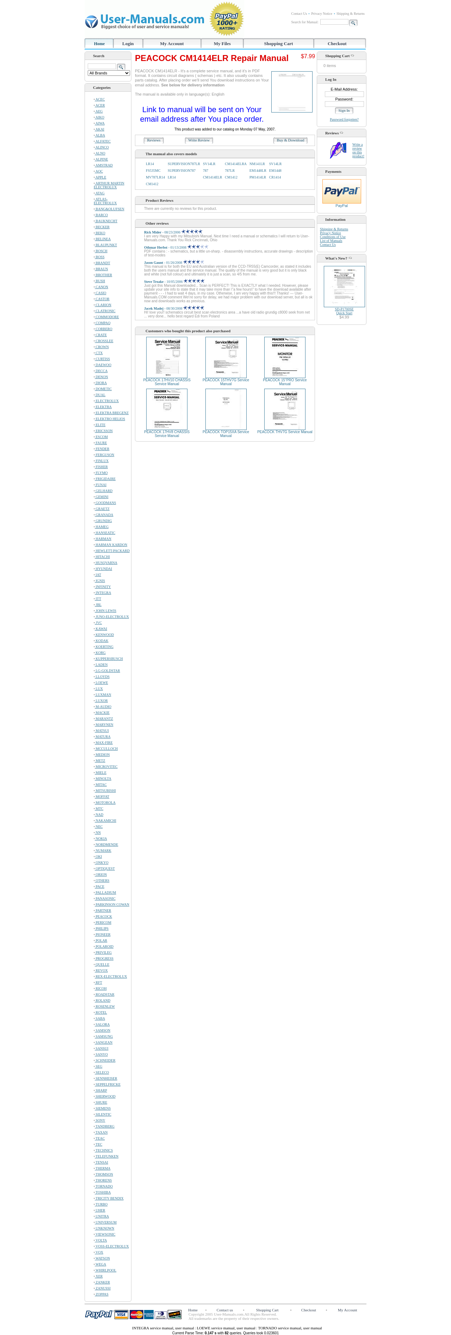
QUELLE (101, 964)
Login (128, 43)
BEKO (99, 233)
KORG (100, 653)
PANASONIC (105, 898)
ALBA (99, 135)
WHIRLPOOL (105, 1270)
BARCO (101, 215)
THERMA (102, 1168)
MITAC (100, 785)
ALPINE (101, 159)
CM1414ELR (212, 177)
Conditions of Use (333, 237)
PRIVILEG (103, 952)
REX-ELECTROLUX (110, 976)
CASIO (100, 293)
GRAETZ (102, 509)
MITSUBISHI (105, 791)
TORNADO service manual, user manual (290, 1328)
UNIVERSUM (105, 1222)
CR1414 (275, 177)
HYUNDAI (103, 569)
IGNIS (99, 581)
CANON (101, 287)
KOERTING (103, 647)
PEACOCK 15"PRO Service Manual (285, 382)
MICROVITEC (106, 767)
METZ (99, 761)
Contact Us (299, 14)
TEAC (99, 1138)
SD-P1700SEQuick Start (344, 311)
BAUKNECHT (105, 221)
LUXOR (101, 701)
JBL (97, 605)
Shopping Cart (278, 43)
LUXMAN (102, 695)
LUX (98, 689)
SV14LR (209, 164)
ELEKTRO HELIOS (109, 419)
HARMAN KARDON (110, 545)
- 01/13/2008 (176, 247)
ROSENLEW (104, 1006)
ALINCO (101, 147)
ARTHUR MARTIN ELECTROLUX (109, 185)
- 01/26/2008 (174, 263)
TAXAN (101, 1132)
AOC (98, 171)
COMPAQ (102, 323)
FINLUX (101, 461)
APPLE (100, 177)
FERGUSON (104, 455)
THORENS (103, 1180)
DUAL (99, 395)
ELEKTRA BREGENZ (111, 413)
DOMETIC (103, 389)
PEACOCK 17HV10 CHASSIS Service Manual (167, 382)
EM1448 (275, 170)
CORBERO (103, 329)
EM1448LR (257, 170)
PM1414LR (257, 177)
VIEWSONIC (104, 1234)
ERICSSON (103, 431)
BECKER (102, 227)
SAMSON (102, 1030)
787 (205, 170)
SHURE (100, 1102)
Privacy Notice (321, 14)
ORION (100, 874)
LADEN (100, 665)
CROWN (101, 347)
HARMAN (102, 539)
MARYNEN (103, 725)
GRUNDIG (103, 521)
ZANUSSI (102, 1288)
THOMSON (103, 1174)
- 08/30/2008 (174, 308)
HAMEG (101, 527)
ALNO (99, 153)
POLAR (100, 940)
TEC (98, 1144)
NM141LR (257, 164)
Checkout (337, 43)
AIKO (99, 117)
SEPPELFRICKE (107, 1084)
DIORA (100, 383)
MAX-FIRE (103, 743)
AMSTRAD (103, 165)
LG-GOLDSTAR (107, 671)
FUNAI (100, 485)
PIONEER (102, 934)
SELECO (101, 1072)
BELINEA (102, 239)
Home (99, 43)
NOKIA (100, 839)
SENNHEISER (105, 1078)
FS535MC (153, 170)
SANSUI (101, 1048)
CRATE (100, 335)
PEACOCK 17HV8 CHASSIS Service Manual (167, 434)
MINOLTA (102, 779)
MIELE (100, 773)
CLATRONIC (105, 311)
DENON (101, 377)
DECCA (100, 371)
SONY (99, 1120)
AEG (98, 111)
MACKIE (102, 713)
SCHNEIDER (105, 1060)
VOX (98, 1252)
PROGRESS (103, 958)
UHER (99, 1210)
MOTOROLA (105, 803)
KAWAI (100, 629)
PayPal (341, 204)
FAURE (100, 443)
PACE (99, 886)
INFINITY (102, 587)
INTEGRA (102, 593)
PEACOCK (103, 916)
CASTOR (102, 299)
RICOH (100, 988)
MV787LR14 (155, 177)
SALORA (102, 1024)
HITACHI (102, 557)
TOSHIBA (102, 1192)
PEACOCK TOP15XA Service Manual (226, 434)
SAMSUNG (103, 1036)
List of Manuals (331, 241)
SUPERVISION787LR (184, 164)
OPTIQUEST (104, 868)
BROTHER (103, 275)
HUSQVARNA (105, 563)
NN (97, 833)
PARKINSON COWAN (111, 904)
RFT (98, 982)
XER (98, 1276)
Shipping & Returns (350, 14)
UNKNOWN (104, 1228)
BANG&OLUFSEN (109, 209)
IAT (97, 575)
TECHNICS (103, 1150)
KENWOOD (104, 635)
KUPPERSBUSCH (108, 659)
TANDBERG (104, 1126)
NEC (98, 827)
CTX (98, 353)
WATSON (102, 1258)
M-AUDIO (102, 707)
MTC (98, 809)
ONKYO (101, 862)
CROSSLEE (103, 341)
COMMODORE (106, 317)
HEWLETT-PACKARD (112, 551)
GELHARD (103, 491)
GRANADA (103, 515)
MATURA (102, 737)
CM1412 (231, 177)
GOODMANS (105, 503)
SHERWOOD (105, 1096)
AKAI (99, 129)
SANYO (101, 1054)
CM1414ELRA (236, 164)
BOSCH (100, 251)
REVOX (101, 970)
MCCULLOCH (106, 749)
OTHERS (101, 880)
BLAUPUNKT (105, 245)
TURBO (100, 1204)
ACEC (99, 99)
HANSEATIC (104, 533)
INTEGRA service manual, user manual (163, 1328)
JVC (98, 623)
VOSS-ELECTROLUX (111, 1246)
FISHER (101, 467)
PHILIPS (101, 928)
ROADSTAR (104, 994)
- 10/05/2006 (174, 282)
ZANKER (102, 1282)
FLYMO (101, 473)
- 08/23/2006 (173, 232)
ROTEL (100, 1012)
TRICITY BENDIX (109, 1198)
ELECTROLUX (106, 401)
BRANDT (102, 263)
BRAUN (101, 269)
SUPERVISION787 (182, 170)
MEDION (102, 755)
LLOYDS (102, 677)
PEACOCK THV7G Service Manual (285, 432)
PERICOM (102, 922)
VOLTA (100, 1240)
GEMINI (101, 497)
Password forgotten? (344, 119)
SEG (98, 1066)
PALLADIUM (105, 892)
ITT (97, 599)
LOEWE (101, 683)
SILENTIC (102, 1114)
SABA (99, 1018)
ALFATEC (102, 141)
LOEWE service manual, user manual (226, 1328)
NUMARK (102, 850)
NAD (98, 815)
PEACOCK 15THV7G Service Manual (226, 382)
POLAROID (103, 946)
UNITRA (101, 1216)
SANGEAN (103, 1042)
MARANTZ (103, 719)
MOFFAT (101, 797)
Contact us (225, 1310)
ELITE (99, 425)
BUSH (99, 281)
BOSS (99, 257)
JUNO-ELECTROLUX (111, 617)
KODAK (101, 641)
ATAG (99, 193)
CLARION (102, 305)
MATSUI (101, 731)
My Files (222, 43)
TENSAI (101, 1162)
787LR (230, 170)
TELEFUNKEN (106, 1156)
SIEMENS (102, 1108)
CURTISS (102, 359)
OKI (98, 856)
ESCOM (101, 437)
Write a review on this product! (358, 150)
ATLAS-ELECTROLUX (105, 201)
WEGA (100, 1264)
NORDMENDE (106, 844)
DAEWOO (102, 365)
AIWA (99, 123)
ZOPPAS (101, 1294)
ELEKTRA (103, 407)
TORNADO (103, 1186)
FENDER (101, 449)
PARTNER (102, 910)
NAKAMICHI (105, 821)
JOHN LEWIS (105, 611)
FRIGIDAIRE (105, 479)
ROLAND (102, 1000)
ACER (99, 105)
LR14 (150, 164)
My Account (172, 43)
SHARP (100, 1090)
